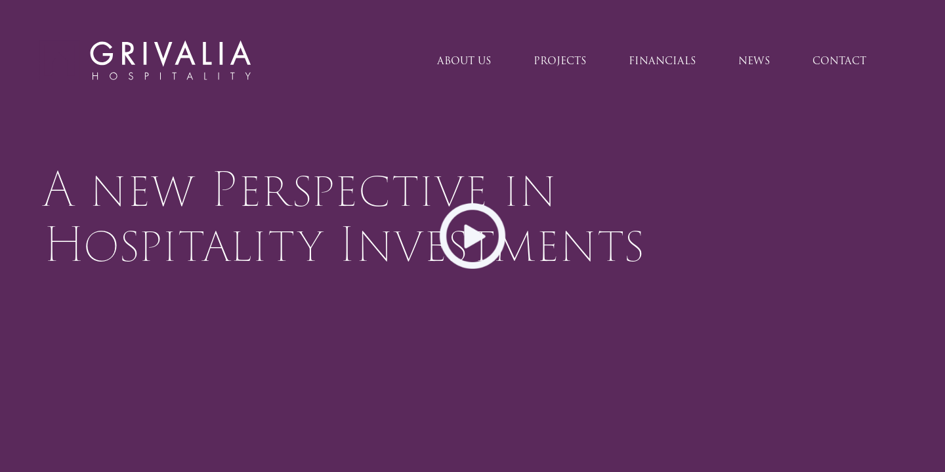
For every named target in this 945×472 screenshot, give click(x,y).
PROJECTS (560, 61)
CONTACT (839, 61)
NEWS (754, 61)
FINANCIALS (662, 61)
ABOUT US (464, 61)
